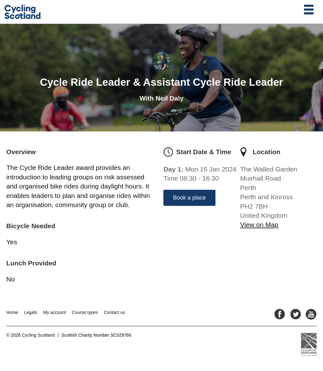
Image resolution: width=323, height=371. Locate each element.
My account (54, 312)
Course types (85, 312)
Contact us (114, 312)
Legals (30, 312)
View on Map (259, 224)
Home (12, 312)
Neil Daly (170, 98)
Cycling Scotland (38, 335)
